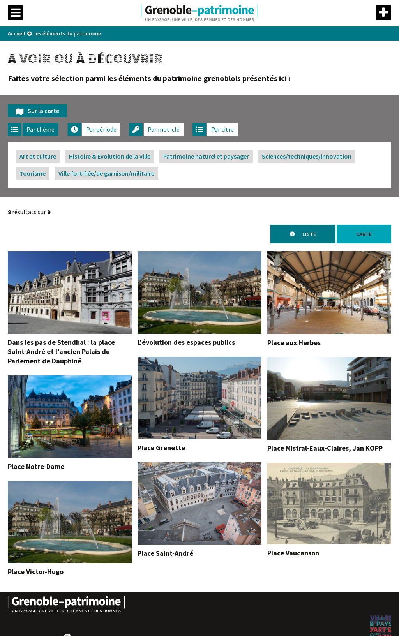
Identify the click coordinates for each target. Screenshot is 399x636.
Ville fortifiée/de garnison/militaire (106, 173)
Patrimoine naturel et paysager (206, 156)
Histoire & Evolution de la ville (109, 156)
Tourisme (32, 173)
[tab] (33, 129)
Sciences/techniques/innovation (306, 156)
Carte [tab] (364, 234)
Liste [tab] (309, 234)
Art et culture (37, 156)
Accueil (16, 33)
